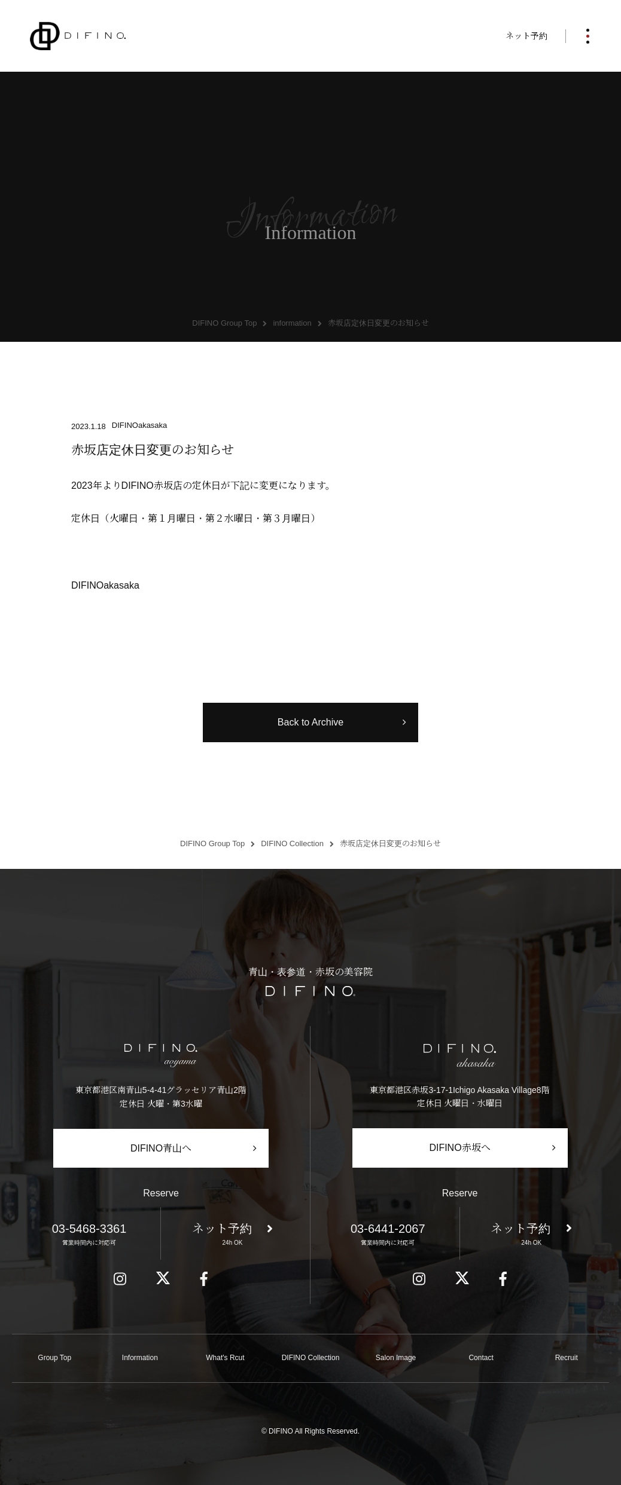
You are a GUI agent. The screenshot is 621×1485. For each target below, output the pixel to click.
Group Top (54, 1358)
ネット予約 (526, 36)
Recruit (566, 1358)
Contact (480, 1358)
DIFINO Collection (311, 1358)
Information (140, 1358)
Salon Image (396, 1358)
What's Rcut (225, 1358)
